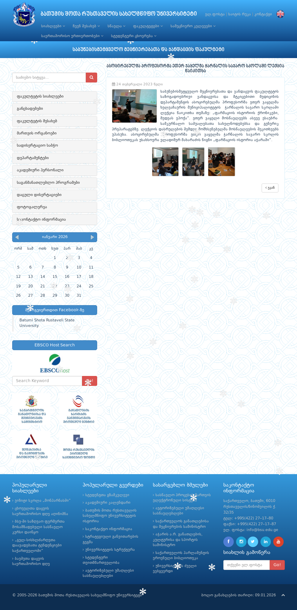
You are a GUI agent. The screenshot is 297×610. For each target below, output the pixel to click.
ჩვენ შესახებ (86, 26)
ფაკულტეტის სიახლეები (40, 96)
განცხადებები (30, 109)
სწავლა (116, 26)
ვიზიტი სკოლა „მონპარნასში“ (43, 501)
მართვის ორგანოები (37, 133)
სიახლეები (53, 26)
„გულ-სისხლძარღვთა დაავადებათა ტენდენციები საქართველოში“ (37, 545)
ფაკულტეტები (148, 26)
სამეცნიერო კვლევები (193, 26)
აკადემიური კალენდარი (108, 503)
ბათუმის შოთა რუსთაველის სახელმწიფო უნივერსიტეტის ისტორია (110, 516)
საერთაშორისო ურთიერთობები (72, 36)
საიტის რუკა (239, 14)
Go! (277, 565)
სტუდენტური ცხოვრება (133, 36)
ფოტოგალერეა (32, 207)
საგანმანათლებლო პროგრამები (48, 183)
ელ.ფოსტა (215, 14)
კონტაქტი (263, 14)
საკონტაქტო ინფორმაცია (41, 219)
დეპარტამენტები (33, 158)
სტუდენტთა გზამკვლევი (107, 495)
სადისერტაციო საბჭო (37, 145)
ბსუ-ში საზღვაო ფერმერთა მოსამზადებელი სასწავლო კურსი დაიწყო (38, 527)
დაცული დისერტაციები (39, 195)
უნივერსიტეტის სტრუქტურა (110, 550)
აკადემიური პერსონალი (40, 170)
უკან (270, 188)
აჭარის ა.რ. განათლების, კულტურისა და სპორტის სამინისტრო (177, 539)
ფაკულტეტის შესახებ (37, 121)
